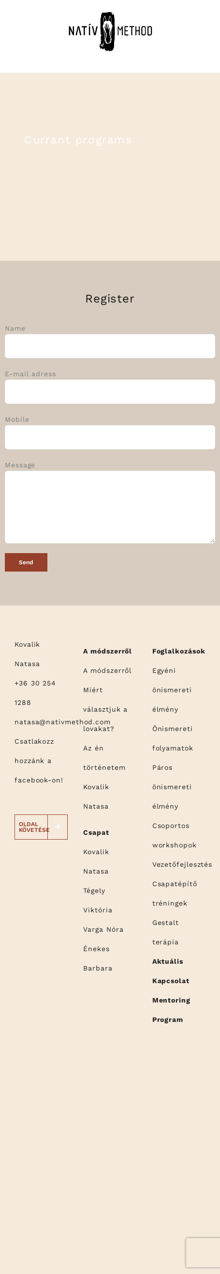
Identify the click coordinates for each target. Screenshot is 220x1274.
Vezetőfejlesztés (182, 864)
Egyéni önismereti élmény (172, 690)
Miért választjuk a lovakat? (105, 709)
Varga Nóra (103, 929)
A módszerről (107, 670)
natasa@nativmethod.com (63, 722)
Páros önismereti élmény (172, 787)
